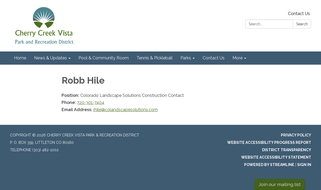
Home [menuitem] (20, 57)
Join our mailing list (280, 184)
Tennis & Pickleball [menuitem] (155, 57)
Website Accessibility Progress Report (269, 142)
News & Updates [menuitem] (50, 57)
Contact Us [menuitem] (214, 57)
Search (302, 24)
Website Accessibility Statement (276, 157)
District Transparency (286, 150)
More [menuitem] (237, 57)
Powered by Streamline (269, 165)
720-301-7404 (90, 102)
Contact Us (299, 13)
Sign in (304, 165)
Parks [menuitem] (185, 57)
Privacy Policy (296, 135)
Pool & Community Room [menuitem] (103, 57)
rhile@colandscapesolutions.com (125, 109)
